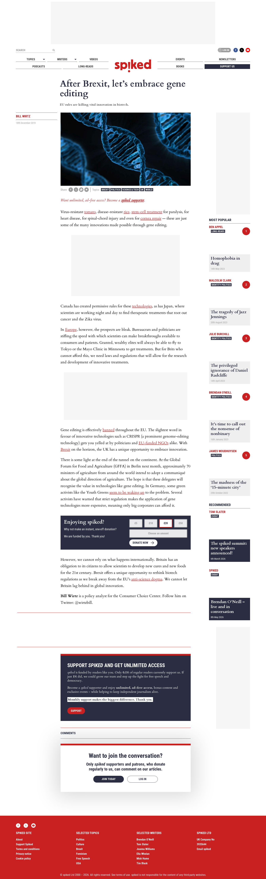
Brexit (105, 189)
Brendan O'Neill (220, 392)
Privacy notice (23, 853)
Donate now (140, 542)
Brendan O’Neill (145, 839)
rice (126, 211)
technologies (142, 306)
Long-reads (85, 66)
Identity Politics (221, 284)
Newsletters (227, 59)
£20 (166, 523)
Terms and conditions (28, 849)
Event (215, 516)
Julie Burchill (219, 334)
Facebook (235, 50)
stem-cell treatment (146, 211)
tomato (90, 211)
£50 (181, 523)
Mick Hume (143, 858)
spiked (213, 570)
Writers (62, 59)
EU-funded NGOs (153, 443)
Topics (31, 59)
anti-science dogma (146, 579)
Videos (94, 59)
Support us (227, 66)
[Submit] (53, 50)
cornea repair (150, 218)
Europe (71, 329)
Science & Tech (130, 189)
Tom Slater (217, 512)
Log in (223, 50)
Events (180, 59)
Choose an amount (158, 533)
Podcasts (38, 66)
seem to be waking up (126, 492)
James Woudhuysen (222, 451)
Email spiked (204, 849)
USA (78, 863)
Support (76, 710)
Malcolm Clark (220, 280)
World (149, 189)
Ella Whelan (143, 853)
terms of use (123, 874)
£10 (151, 523)
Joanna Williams (146, 849)
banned (109, 429)
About (19, 839)
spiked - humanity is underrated (133, 65)
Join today (109, 779)
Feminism (81, 853)
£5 (136, 523)
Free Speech (83, 858)
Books (180, 66)
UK (142, 189)
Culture (80, 844)
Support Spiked (24, 844)
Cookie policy (23, 858)
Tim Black (142, 863)
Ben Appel (216, 227)
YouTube (248, 50)
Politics (115, 189)
